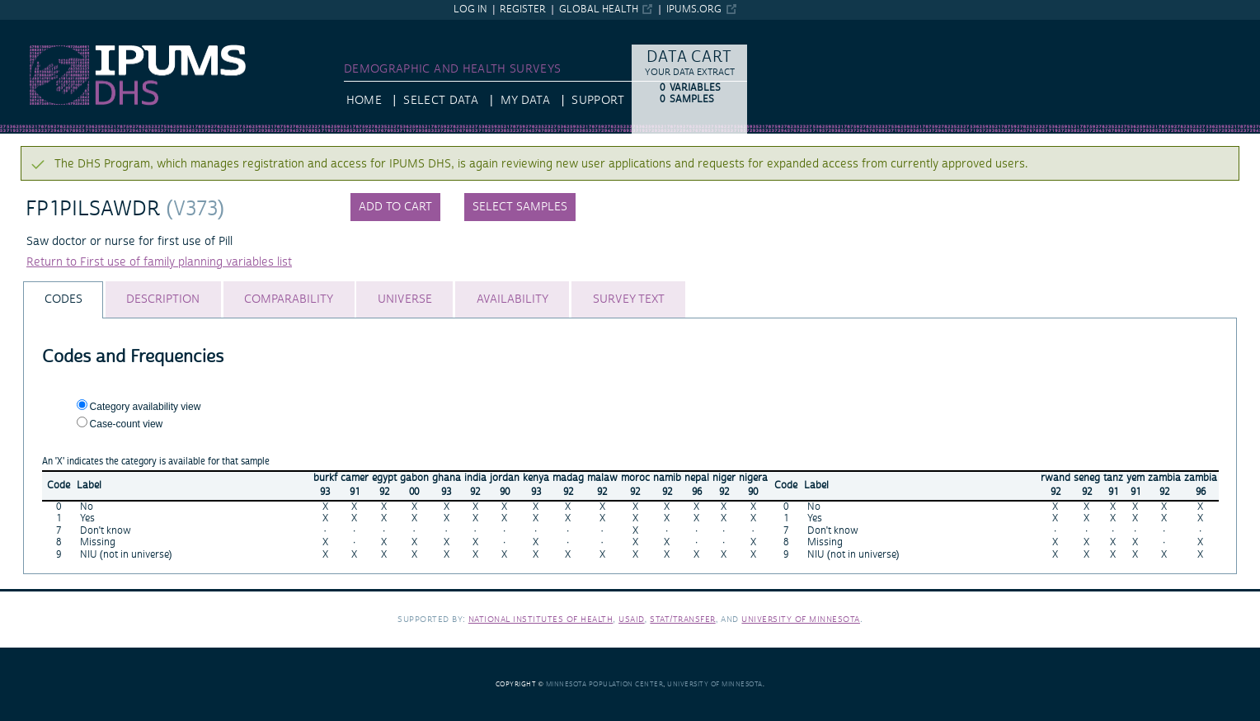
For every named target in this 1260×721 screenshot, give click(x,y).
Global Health (598, 9)
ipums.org (694, 9)
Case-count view (126, 424)
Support (597, 100)
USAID (631, 619)
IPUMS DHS (31, 27)
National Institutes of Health (541, 619)
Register (523, 9)
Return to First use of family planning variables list (159, 262)
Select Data (440, 100)
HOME (364, 100)
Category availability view (145, 406)
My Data (525, 100)
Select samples (519, 207)
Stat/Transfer (682, 619)
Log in (470, 9)
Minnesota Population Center (605, 684)
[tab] (63, 299)
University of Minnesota (800, 619)
